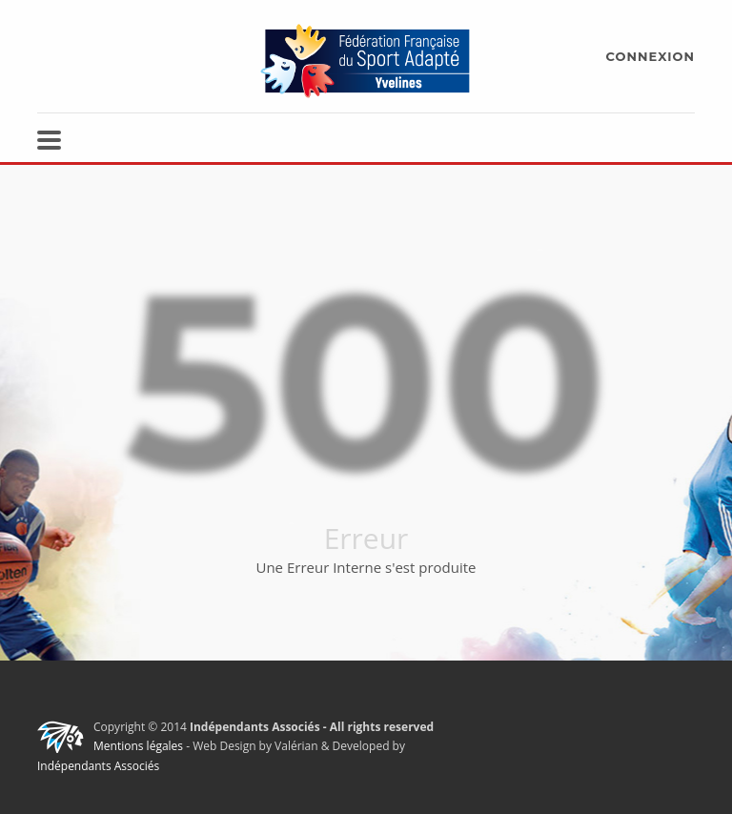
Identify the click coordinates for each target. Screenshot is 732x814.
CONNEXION (650, 56)
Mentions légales (138, 746)
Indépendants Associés (98, 766)
